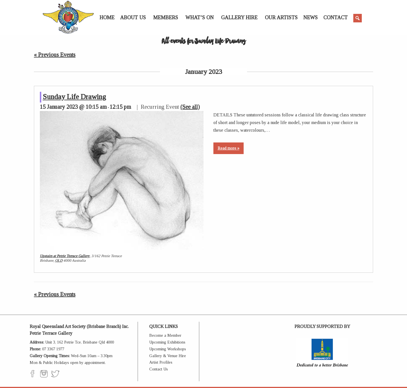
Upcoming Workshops (167, 349)
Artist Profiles (160, 362)
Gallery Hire (239, 17)
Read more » (228, 148)
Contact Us (158, 369)
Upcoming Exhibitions (167, 342)
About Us (133, 17)
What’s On (199, 17)
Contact (335, 17)
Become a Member (165, 335)
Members (165, 17)
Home (106, 17)
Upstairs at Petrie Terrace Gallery (65, 256)
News (310, 17)
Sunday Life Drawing (74, 97)
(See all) (190, 107)
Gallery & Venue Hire (167, 356)
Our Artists (281, 17)
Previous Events (54, 55)
